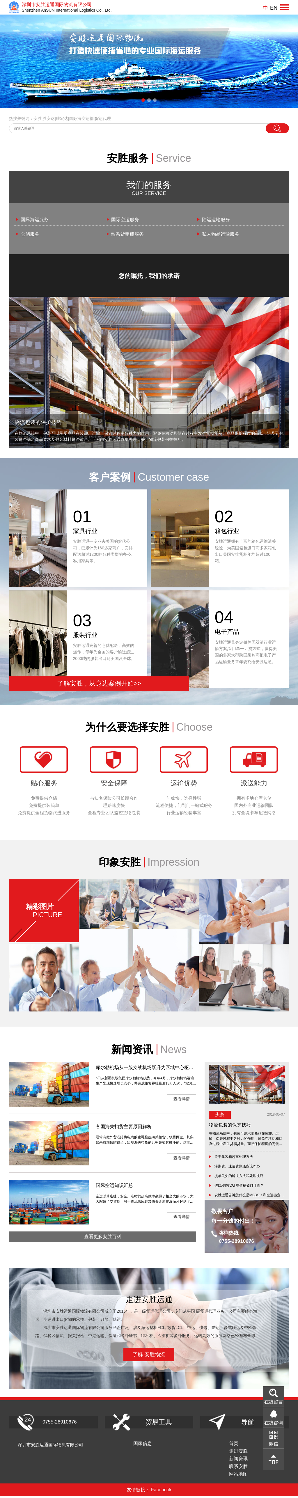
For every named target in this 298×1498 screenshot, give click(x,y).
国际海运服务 (36, 219)
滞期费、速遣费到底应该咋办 (237, 1166)
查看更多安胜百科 (102, 1244)
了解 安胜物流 (148, 1355)
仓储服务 (31, 234)
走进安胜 (250, 1452)
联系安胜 (250, 1468)
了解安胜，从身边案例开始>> (78, 683)
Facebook (161, 1491)
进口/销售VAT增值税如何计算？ (239, 1186)
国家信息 (154, 1444)
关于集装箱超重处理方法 (233, 1157)
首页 (245, 1444)
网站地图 (250, 1476)
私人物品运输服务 (222, 234)
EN (273, 7)
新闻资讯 (250, 1460)
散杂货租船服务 (129, 234)
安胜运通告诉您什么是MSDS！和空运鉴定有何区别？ (249, 1195)
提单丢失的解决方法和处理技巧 (238, 1176)
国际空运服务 (127, 219)
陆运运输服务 (217, 219)
